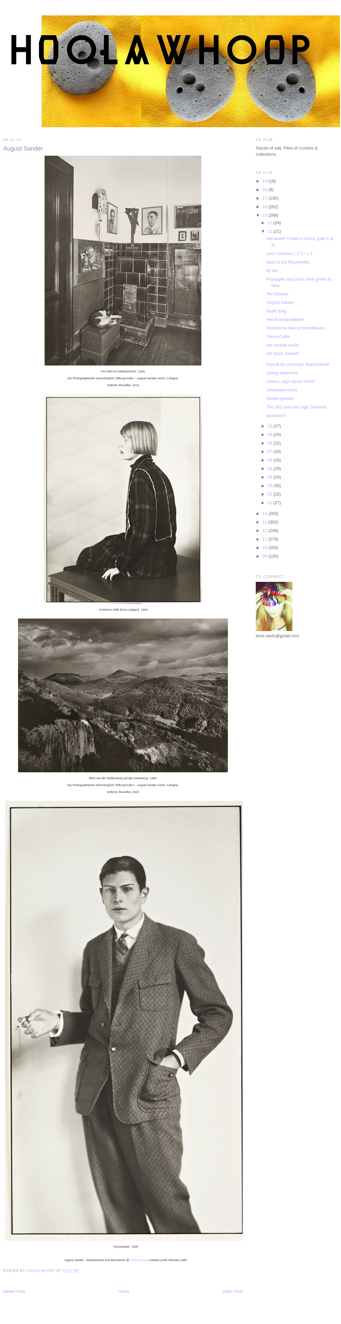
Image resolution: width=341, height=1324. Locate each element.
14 (265, 513)
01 (270, 502)
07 (270, 451)
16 (265, 206)
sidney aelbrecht (281, 372)
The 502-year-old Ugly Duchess (296, 407)
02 (270, 494)
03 (270, 485)
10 (270, 426)
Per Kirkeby (277, 293)
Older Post (233, 1291)
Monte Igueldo (279, 398)
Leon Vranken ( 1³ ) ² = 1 (289, 253)
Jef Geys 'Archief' (282, 353)
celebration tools (281, 389)
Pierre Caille (278, 336)
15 (265, 215)
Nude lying (276, 310)
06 (270, 460)
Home (124, 1291)
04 (270, 477)
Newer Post (14, 1291)
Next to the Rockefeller (288, 262)
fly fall (271, 270)
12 (270, 222)
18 (265, 189)
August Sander (280, 302)
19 (265, 181)
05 (270, 468)
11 (270, 231)
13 (265, 522)
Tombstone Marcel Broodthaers (296, 328)
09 (270, 434)
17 (265, 198)
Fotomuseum (138, 1260)
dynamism (276, 415)
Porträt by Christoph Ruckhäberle (297, 364)
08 (270, 443)
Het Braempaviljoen (284, 319)
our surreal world (282, 345)
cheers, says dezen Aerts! (290, 381)
